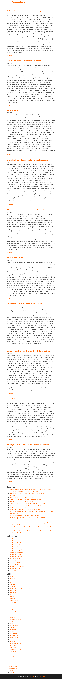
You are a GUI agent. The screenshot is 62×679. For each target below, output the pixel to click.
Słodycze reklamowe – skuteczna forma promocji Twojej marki (26, 11)
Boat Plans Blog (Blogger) (15, 554)
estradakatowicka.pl (14, 600)
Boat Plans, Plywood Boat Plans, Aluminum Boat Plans (21, 507)
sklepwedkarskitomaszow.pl (16, 649)
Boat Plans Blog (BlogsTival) (15, 547)
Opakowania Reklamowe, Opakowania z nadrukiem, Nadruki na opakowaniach (27, 503)
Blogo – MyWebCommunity (15, 570)
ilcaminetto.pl (12, 612)
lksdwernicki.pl (12, 615)
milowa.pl (11, 621)
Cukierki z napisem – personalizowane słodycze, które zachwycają (27, 210)
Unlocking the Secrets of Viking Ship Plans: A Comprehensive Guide (28, 445)
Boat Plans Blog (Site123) (15, 543)
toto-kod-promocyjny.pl (14, 662)
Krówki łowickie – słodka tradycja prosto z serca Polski (24, 61)
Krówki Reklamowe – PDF (15, 558)
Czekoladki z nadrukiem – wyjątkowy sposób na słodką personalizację (28, 351)
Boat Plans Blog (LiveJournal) (16, 550)
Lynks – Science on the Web (16, 564)
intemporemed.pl (13, 613)
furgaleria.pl (12, 608)
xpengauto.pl (12, 670)
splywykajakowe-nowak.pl (15, 653)
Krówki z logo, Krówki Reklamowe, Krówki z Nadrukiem (22, 497)
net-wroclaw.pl (12, 629)
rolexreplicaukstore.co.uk (15, 643)
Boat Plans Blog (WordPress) (16, 552)
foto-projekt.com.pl (13, 606)
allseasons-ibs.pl (13, 582)
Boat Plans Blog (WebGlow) (15, 545)
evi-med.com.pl (13, 602)
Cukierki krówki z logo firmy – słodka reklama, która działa (25, 303)
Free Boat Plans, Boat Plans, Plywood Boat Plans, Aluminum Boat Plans (25, 515)
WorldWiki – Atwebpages (15, 568)
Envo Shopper (41, 676)
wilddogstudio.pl (13, 666)
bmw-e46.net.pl (13, 590)
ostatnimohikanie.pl (13, 633)
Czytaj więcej (10, 55)
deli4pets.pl (12, 598)
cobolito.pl (11, 594)
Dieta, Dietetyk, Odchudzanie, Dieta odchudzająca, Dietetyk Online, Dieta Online (27, 505)
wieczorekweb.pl (13, 664)
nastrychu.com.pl (13, 627)
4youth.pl (11, 576)
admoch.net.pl (12, 578)
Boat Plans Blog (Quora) (14, 541)
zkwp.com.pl (12, 672)
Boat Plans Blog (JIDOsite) (15, 539)
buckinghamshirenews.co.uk (16, 592)
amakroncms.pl (13, 584)
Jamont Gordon (11, 399)
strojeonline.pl (12, 657)
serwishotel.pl (12, 647)
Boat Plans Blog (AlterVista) (15, 556)
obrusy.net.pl (12, 631)
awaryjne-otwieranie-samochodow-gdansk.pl (19, 588)
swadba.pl (11, 659)
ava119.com (12, 586)
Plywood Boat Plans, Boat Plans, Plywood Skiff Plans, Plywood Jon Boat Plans (27, 517)
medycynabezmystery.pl (15, 619)
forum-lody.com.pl (13, 604)
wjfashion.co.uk (13, 668)
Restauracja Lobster (18, 2)
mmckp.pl (11, 623)
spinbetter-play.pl (13, 651)
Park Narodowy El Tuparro (15, 258)
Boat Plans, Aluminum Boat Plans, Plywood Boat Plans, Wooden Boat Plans (26, 509)
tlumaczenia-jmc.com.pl (14, 661)
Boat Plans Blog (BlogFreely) (15, 549)
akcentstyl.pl (12, 580)
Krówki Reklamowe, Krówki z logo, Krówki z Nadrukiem (22, 501)
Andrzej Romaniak (12, 110)
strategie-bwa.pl (13, 655)
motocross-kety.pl (13, 625)
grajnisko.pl (12, 610)
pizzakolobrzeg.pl (13, 637)
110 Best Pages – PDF (14, 562)
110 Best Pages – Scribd (15, 560)
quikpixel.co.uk (12, 641)
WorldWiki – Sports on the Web (16, 566)
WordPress (31, 676)
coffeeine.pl (12, 596)
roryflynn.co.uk (12, 645)
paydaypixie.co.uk (13, 635)
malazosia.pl (12, 617)
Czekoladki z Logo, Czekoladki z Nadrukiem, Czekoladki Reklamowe (25, 499)
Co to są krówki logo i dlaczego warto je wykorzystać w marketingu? (28, 160)
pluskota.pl (11, 639)
